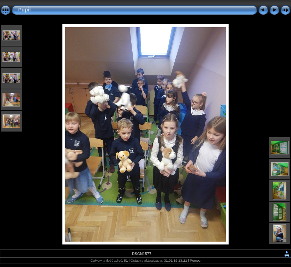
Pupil (24, 10)
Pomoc (195, 260)
